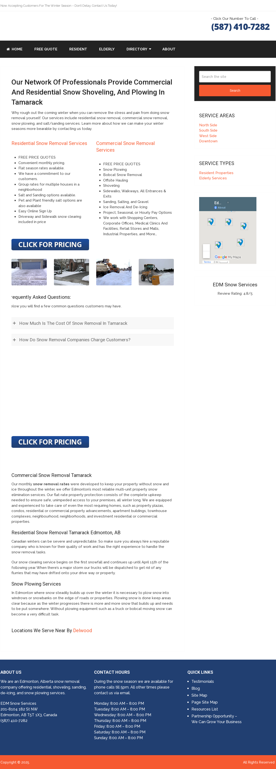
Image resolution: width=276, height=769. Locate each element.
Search (235, 90)
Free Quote (45, 49)
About (168, 49)
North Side (208, 125)
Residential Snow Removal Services (49, 143)
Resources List (204, 709)
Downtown (208, 141)
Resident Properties (216, 173)
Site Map (199, 695)
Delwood (82, 630)
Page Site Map (204, 702)
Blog (195, 688)
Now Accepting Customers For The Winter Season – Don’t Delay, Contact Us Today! (58, 5)
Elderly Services (213, 178)
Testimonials (202, 681)
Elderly (107, 49)
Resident (78, 49)
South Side (208, 130)
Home (14, 49)
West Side (208, 136)
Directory (137, 49)
